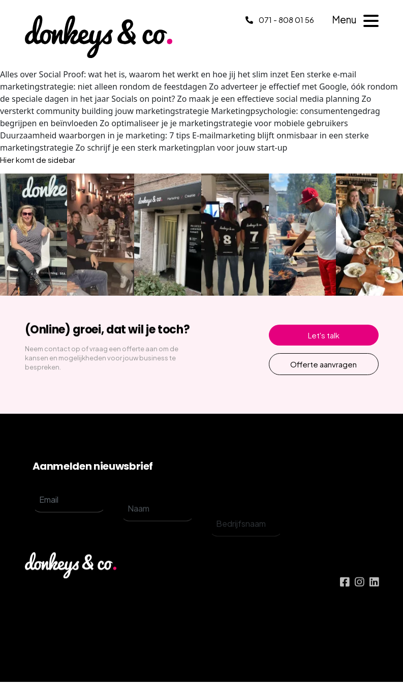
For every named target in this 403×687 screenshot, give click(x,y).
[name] (157, 527)
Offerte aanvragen (323, 364)
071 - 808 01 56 (279, 19)
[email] (69, 510)
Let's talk (323, 335)
